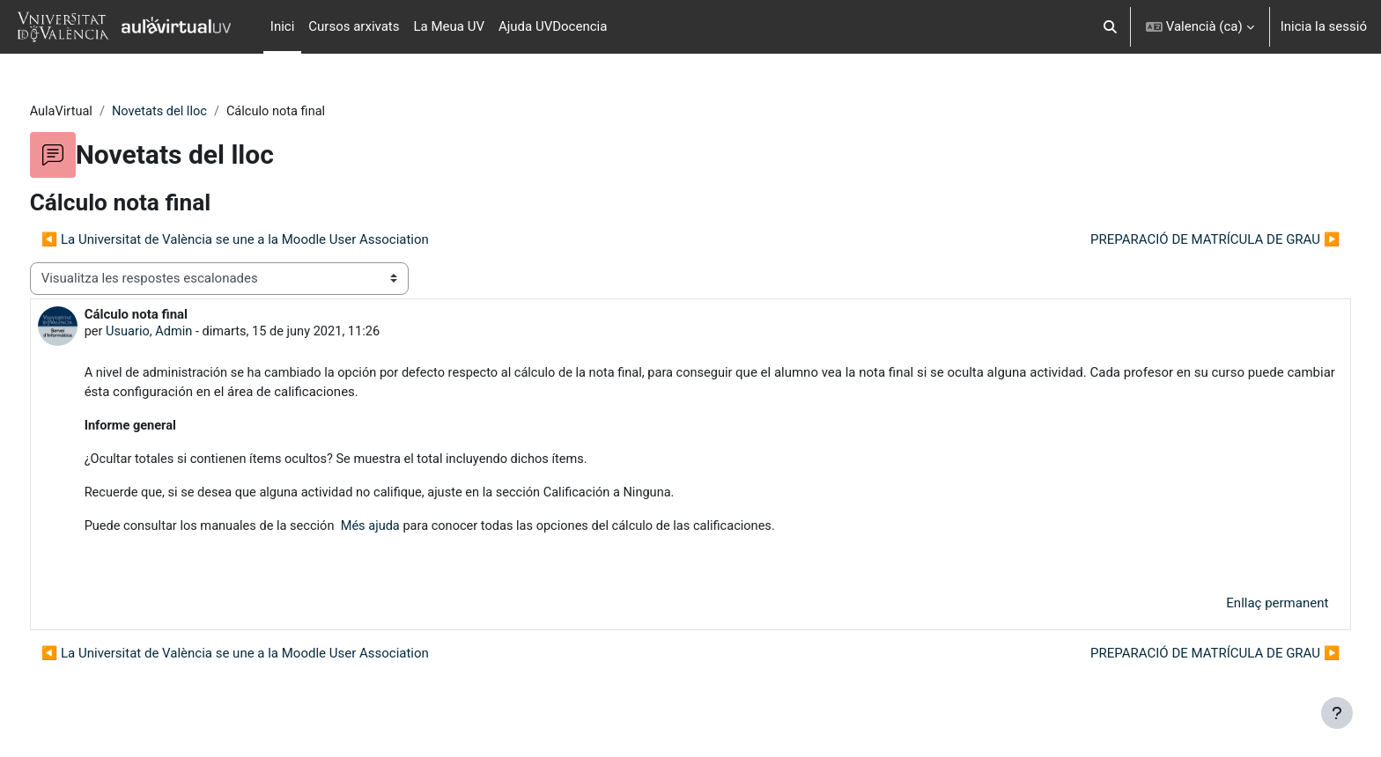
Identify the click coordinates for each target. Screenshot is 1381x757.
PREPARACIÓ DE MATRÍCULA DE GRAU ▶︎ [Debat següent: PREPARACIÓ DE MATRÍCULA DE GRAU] (1182, 240)
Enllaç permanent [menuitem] (1244, 606)
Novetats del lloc (196, 112)
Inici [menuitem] (282, 26)
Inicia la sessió (1324, 26)
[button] (1110, 27)
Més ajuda (408, 529)
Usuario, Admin (183, 333)
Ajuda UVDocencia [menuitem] (552, 26)
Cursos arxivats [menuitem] (353, 26)
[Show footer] (1337, 713)
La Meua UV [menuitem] (449, 26)
